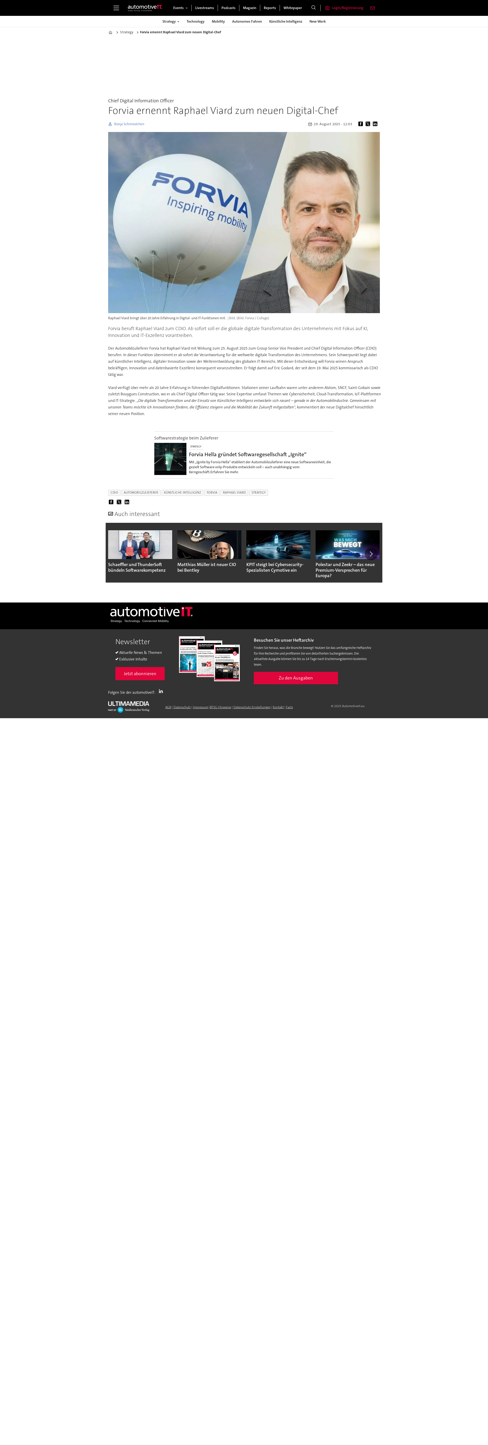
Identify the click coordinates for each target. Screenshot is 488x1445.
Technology (196, 21)
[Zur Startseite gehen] (145, 8)
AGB (168, 707)
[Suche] (313, 7)
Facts (289, 707)
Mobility (218, 21)
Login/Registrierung (347, 7)
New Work (317, 21)
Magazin (249, 7)
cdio (114, 492)
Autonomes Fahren (247, 21)
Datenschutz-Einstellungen (252, 707)
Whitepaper (292, 7)
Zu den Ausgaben (296, 678)
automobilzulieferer (141, 492)
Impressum (200, 707)
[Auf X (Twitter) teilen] (368, 124)
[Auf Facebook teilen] (361, 124)
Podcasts (228, 7)
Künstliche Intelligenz (285, 21)
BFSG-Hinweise (220, 707)
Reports (270, 7)
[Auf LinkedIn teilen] (376, 124)
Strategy (169, 21)
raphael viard (234, 492)
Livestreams (204, 7)
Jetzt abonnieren (140, 674)
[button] (371, 553)
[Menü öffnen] (116, 7)
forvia (212, 492)
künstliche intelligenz (182, 492)
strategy (259, 492)
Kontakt (278, 707)
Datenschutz (182, 707)
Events (178, 7)
